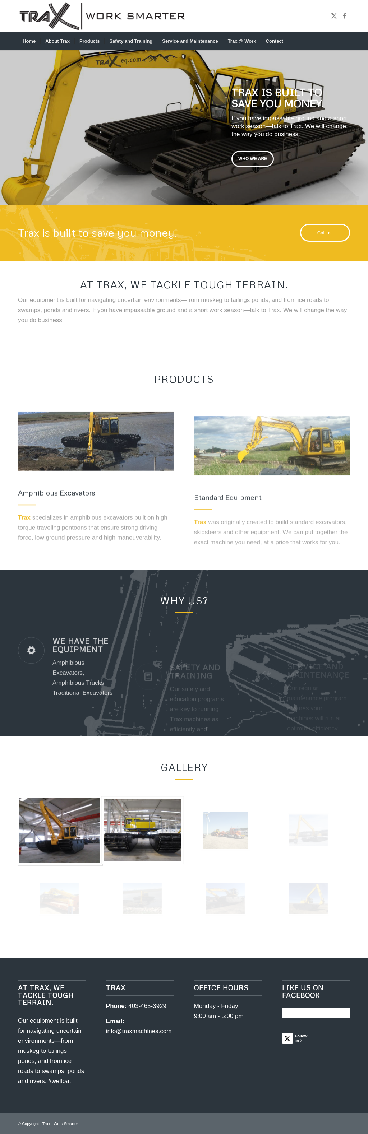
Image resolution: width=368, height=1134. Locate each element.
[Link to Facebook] (344, 16)
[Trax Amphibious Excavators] (96, 471)
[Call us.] (325, 233)
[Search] (345, 41)
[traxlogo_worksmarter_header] (102, 16)
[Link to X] (333, 16)
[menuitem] (29, 41)
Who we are (252, 157)
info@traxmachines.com (139, 1031)
